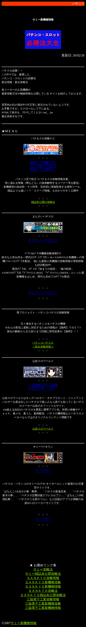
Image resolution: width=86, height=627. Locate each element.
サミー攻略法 (43, 569)
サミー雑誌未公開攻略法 (43, 573)
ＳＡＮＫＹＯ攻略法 (43, 590)
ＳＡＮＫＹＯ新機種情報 (43, 586)
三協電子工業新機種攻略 (43, 603)
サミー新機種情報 (24, 623)
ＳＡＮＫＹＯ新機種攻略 (43, 582)
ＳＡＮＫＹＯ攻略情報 (43, 578)
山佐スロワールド (43, 428)
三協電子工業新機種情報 (43, 608)
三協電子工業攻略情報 (43, 599)
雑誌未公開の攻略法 (43, 202)
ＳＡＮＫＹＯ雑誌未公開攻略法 (43, 595)
